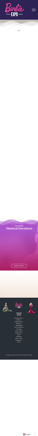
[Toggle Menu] (33, 10)
